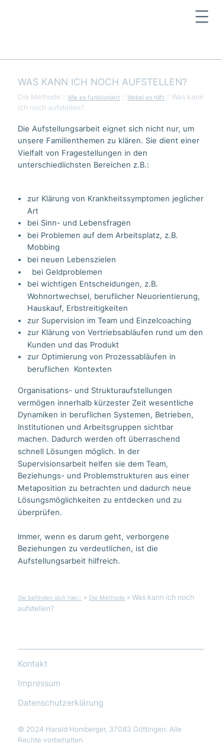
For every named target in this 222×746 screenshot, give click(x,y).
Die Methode (107, 597)
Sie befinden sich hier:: (50, 597)
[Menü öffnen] (202, 16)
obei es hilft (148, 97)
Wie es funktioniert (93, 97)
